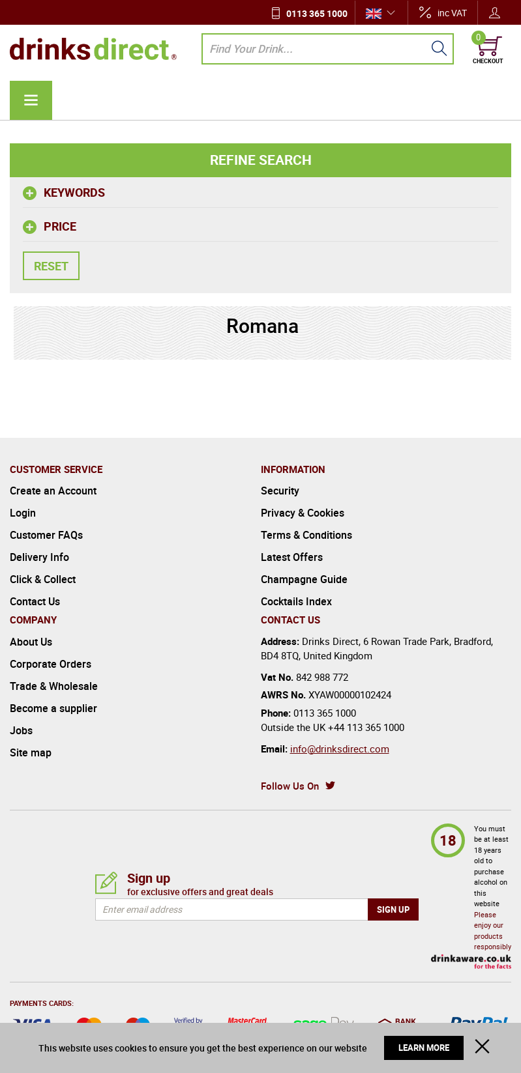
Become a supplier (53, 708)
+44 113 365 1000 (366, 727)
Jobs (21, 730)
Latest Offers (292, 557)
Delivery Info (39, 557)
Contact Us (35, 601)
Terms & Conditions (306, 535)
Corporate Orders (50, 664)
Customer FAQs (46, 535)
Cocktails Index (296, 601)
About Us (31, 642)
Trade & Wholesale (54, 686)
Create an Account (53, 490)
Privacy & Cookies (302, 513)
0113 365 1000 (317, 13)
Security (280, 490)
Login (23, 513)
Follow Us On (290, 785)
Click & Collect (43, 579)
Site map (31, 752)
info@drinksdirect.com (339, 748)
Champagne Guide (304, 579)
